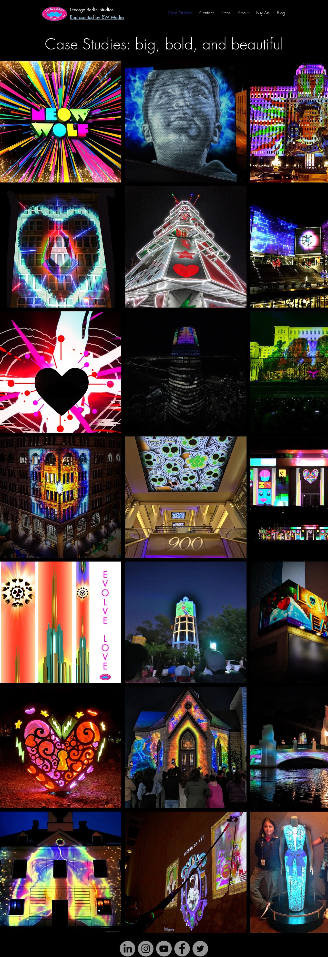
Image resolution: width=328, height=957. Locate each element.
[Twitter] (200, 948)
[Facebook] (182, 948)
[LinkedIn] (127, 948)
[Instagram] (145, 948)
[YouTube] (164, 948)
